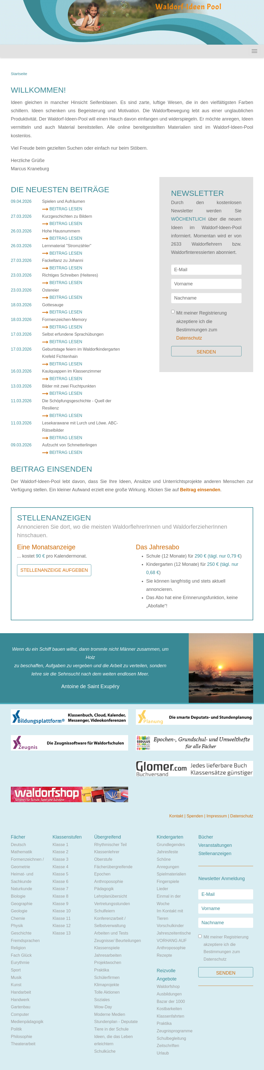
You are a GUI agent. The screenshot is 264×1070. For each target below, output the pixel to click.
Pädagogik (104, 889)
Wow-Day (103, 1007)
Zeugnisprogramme (175, 1031)
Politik (16, 1029)
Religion (18, 948)
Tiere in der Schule (111, 1029)
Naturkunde (21, 889)
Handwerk (20, 999)
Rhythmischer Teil (110, 844)
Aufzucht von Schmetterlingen (69, 445)
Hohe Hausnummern (61, 231)
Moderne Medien (109, 1014)
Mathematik (21, 852)
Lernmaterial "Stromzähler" (66, 246)
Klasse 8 (60, 896)
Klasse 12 (62, 925)
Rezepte (164, 955)
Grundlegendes (171, 844)
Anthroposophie (108, 881)
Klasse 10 (62, 911)
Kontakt (176, 816)
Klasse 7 (60, 889)
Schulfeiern (104, 911)
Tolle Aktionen (107, 992)
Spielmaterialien (171, 874)
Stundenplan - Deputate (116, 1021)
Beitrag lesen (66, 209)
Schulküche (105, 1051)
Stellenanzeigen (214, 853)
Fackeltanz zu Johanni (62, 260)
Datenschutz (189, 338)
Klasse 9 (60, 904)
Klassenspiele (107, 948)
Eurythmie (20, 962)
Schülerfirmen (107, 977)
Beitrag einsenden (200, 489)
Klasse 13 (62, 933)
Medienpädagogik (27, 1021)
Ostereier (50, 290)
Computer (20, 1014)
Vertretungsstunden (112, 904)
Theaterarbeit (23, 1044)
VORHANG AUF (172, 940)
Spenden (195, 816)
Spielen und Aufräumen (63, 201)
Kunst (16, 985)
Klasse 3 (60, 859)
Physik (17, 925)
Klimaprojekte (106, 985)
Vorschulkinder (170, 925)
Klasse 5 (60, 874)
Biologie (18, 896)
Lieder (162, 889)
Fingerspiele (168, 881)
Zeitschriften (168, 1045)
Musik (16, 977)
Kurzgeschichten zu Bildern (67, 216)
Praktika (101, 970)
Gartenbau (20, 1007)
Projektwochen (107, 962)
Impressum (217, 816)
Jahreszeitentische (174, 933)
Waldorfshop (168, 986)
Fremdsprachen (25, 940)
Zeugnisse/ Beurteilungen (117, 940)
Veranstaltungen (215, 845)
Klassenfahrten (170, 1016)
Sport (16, 970)
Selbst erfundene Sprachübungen (72, 334)
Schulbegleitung (171, 1038)
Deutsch (18, 844)
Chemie (18, 918)
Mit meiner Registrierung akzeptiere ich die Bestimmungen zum (199, 325)
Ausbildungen (169, 994)
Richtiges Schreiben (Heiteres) (70, 275)
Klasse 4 (60, 867)
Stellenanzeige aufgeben (54, 570)
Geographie (21, 904)
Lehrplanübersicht (110, 896)
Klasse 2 (60, 852)
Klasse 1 (60, 844)
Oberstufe (103, 859)
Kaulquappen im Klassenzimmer (71, 371)
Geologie (19, 911)
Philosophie (21, 1036)
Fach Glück (21, 955)
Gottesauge (52, 305)
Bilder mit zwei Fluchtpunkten (69, 386)
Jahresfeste (167, 852)
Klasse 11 (62, 918)
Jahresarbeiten (107, 955)
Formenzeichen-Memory (64, 319)
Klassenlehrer (106, 852)
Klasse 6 (60, 881)
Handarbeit (21, 992)
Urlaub (163, 1053)
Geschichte (21, 933)
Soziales (102, 999)
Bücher (205, 837)
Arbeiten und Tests (111, 933)
